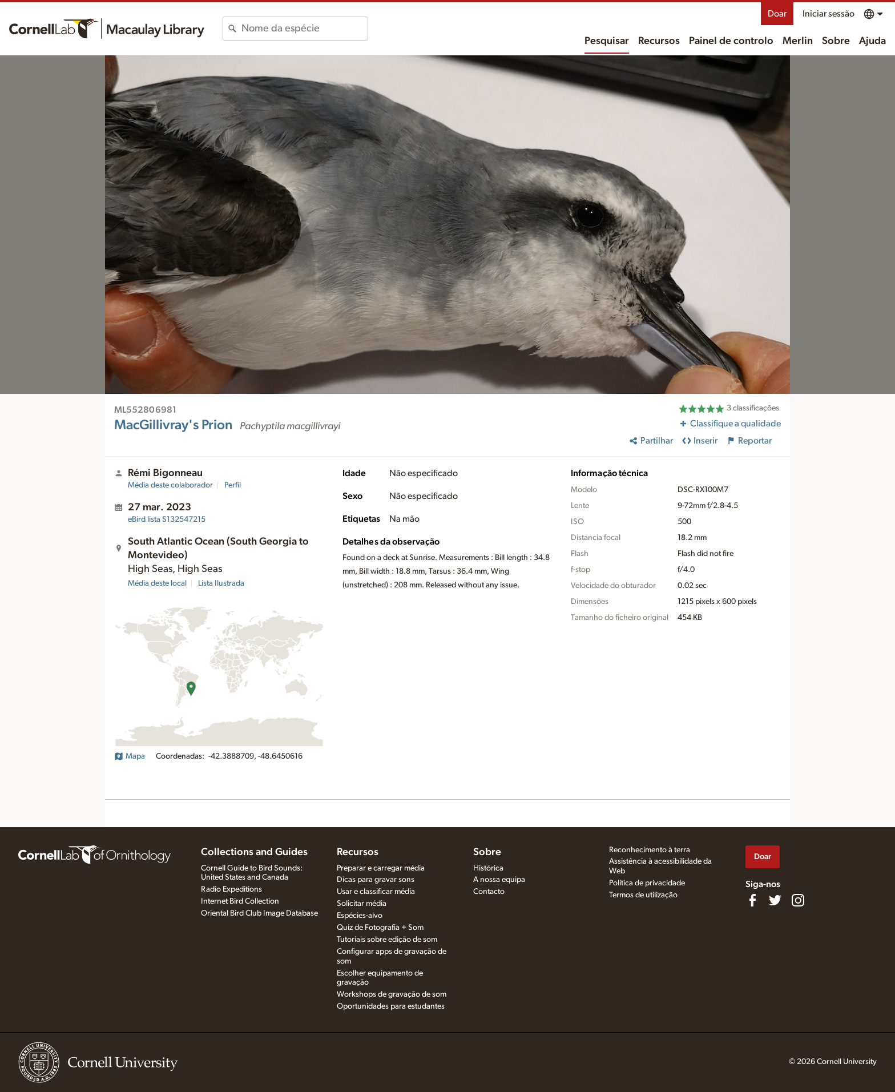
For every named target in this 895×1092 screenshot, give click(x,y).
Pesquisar (606, 41)
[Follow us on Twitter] (775, 900)
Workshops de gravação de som (391, 994)
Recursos (659, 41)
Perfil (232, 485)
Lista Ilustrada (221, 583)
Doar (777, 13)
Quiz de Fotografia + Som (380, 928)
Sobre (836, 41)
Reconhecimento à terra (649, 850)
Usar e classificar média (376, 892)
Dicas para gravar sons (375, 880)
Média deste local (157, 583)
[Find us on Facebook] (752, 900)
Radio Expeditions (231, 889)
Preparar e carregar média (381, 868)
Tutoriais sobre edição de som (387, 940)
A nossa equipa (499, 880)
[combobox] (304, 28)
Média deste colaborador (170, 485)
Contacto (489, 892)
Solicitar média (361, 904)
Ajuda (872, 41)
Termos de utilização (643, 895)
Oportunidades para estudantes (391, 1006)
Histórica (488, 868)
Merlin (798, 41)
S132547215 (166, 519)
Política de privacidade (647, 883)
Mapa (129, 756)
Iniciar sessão (828, 13)
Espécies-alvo (359, 916)
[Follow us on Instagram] (798, 900)
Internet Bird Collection (240, 901)
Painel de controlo (731, 41)
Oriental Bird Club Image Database (259, 913)
